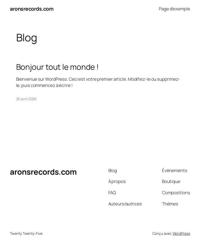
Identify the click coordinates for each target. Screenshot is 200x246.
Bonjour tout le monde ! (57, 66)
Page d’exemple (174, 9)
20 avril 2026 (26, 98)
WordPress (181, 233)
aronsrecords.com (31, 8)
